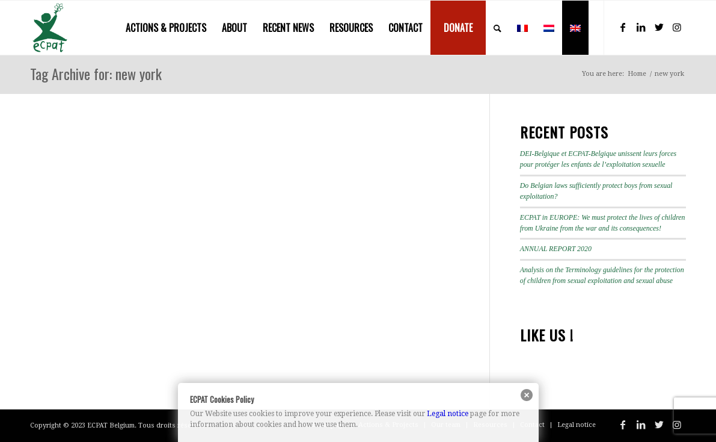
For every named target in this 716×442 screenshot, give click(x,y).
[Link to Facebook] (623, 27)
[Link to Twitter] (659, 27)
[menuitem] (166, 28)
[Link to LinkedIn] (641, 27)
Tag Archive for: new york (96, 73)
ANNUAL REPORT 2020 (556, 248)
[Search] (497, 28)
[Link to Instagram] (677, 27)
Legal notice (447, 413)
